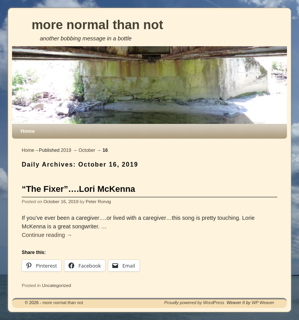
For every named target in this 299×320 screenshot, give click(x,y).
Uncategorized (56, 285)
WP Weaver (263, 302)
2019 (66, 150)
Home (28, 131)
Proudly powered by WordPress (194, 302)
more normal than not (97, 24)
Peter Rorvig (98, 201)
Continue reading (47, 235)
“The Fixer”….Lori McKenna (78, 189)
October (87, 150)
